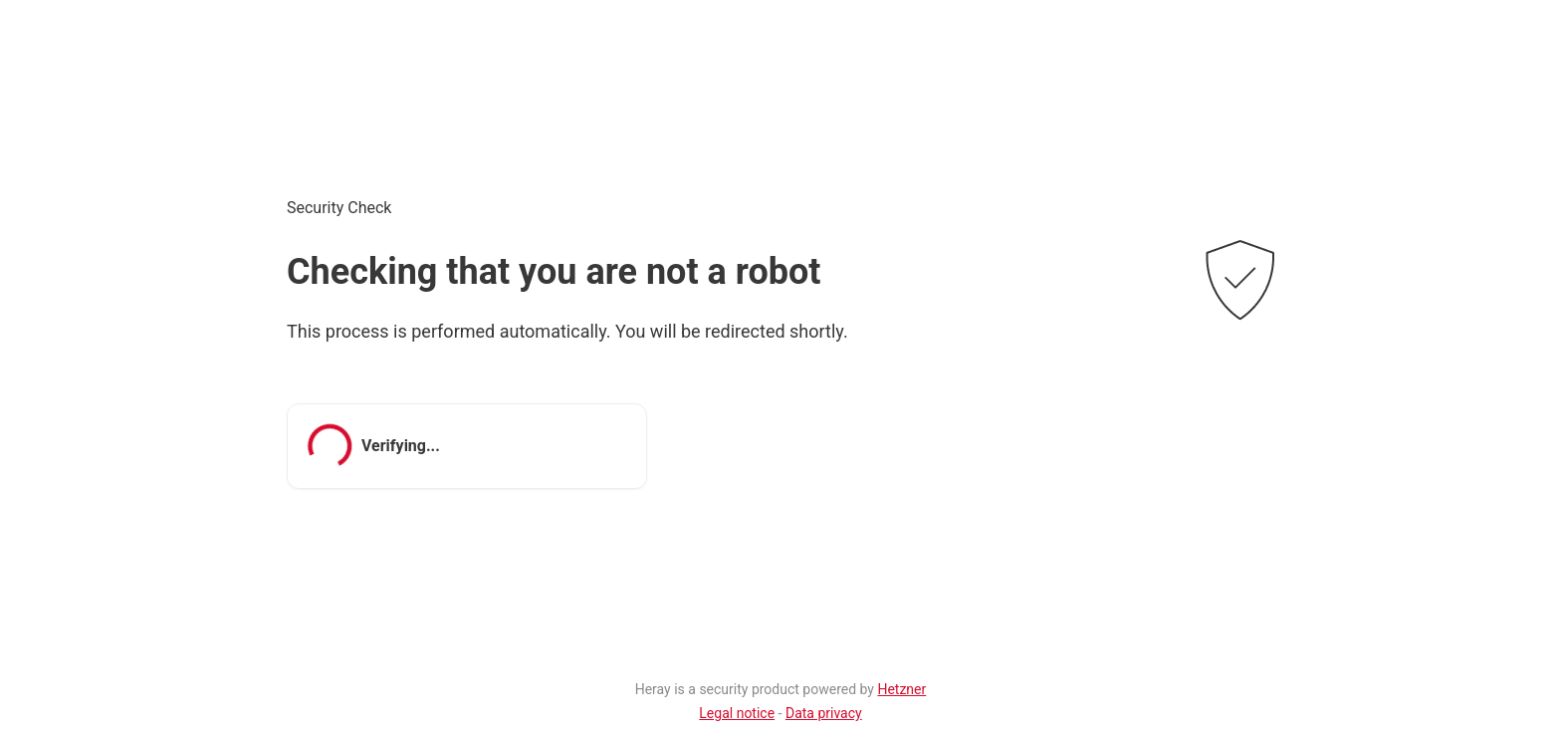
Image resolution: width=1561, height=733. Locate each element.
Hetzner (901, 689)
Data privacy (823, 713)
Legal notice (737, 713)
